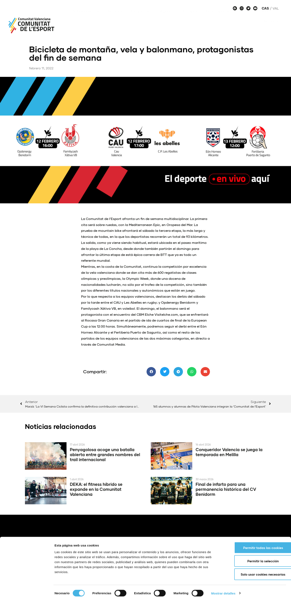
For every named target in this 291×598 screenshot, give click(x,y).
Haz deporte (218, 17)
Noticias (115, 17)
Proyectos (141, 17)
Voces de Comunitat (259, 17)
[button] (151, 371)
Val (276, 8)
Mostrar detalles (223, 590)
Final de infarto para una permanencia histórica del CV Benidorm (226, 489)
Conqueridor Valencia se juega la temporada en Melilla (229, 452)
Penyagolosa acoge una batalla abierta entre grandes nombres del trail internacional (105, 454)
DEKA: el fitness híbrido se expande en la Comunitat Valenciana (96, 489)
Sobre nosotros (86, 17)
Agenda (167, 17)
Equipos (190, 17)
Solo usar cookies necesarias (256, 571)
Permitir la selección (256, 557)
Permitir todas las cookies (256, 544)
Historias (270, 27)
